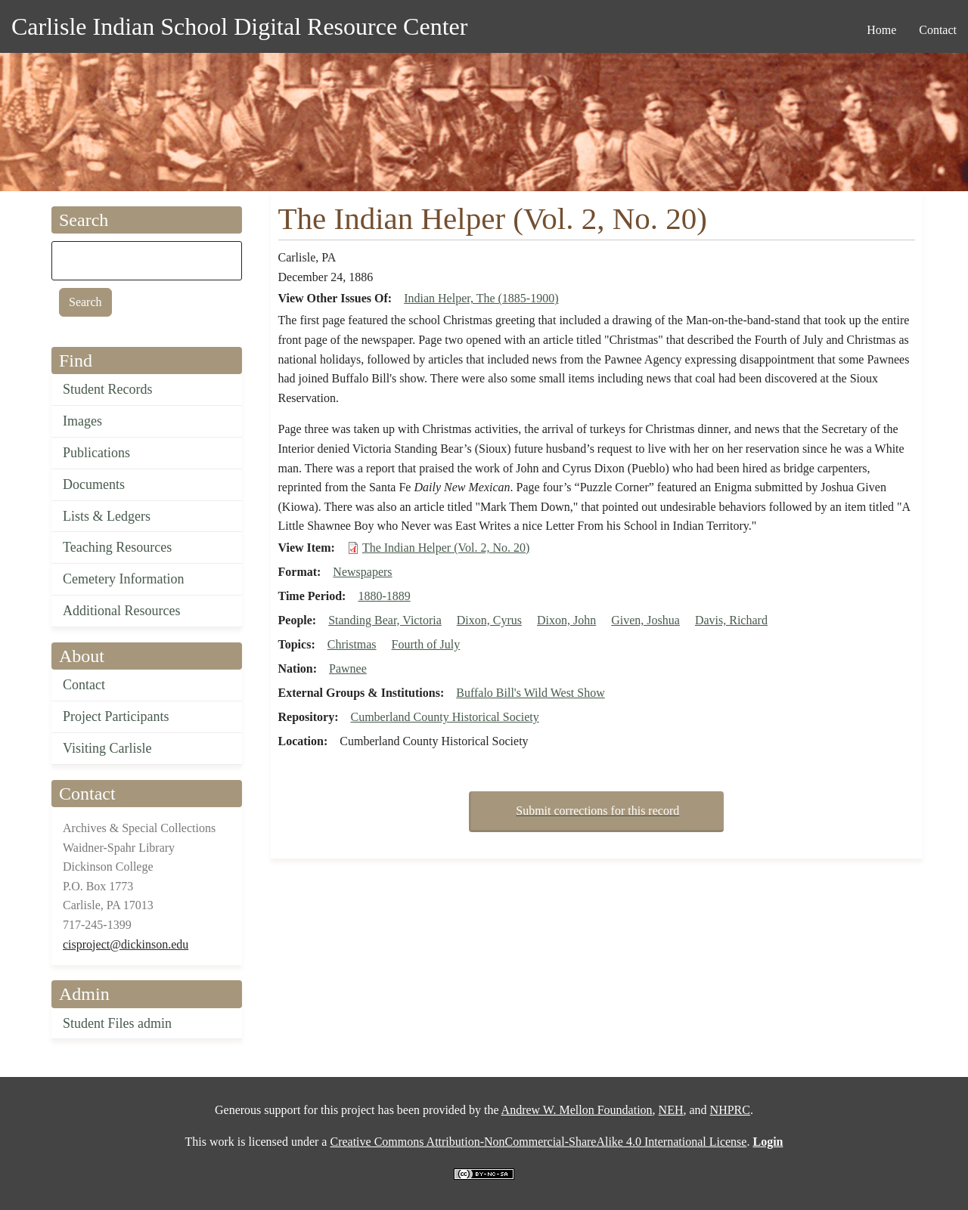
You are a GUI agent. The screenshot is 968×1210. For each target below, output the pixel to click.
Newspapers (362, 571)
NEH (671, 1109)
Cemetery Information (123, 578)
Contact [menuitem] (938, 29)
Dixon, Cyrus (489, 620)
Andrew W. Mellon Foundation (577, 1109)
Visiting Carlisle (107, 748)
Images (82, 421)
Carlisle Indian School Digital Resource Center (239, 26)
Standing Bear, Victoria (385, 620)
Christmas (352, 644)
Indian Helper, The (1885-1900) (481, 298)
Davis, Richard (731, 620)
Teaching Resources (117, 547)
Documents (94, 484)
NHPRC (730, 1109)
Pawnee (348, 668)
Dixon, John (566, 620)
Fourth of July (426, 644)
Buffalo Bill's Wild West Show (530, 692)
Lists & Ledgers (106, 516)
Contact (84, 684)
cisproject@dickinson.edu (125, 944)
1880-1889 (384, 596)
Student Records (108, 389)
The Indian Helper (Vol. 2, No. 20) (445, 547)
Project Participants (116, 716)
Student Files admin (117, 1023)
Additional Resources (121, 610)
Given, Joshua (645, 620)
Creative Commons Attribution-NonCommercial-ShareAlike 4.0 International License (538, 1141)
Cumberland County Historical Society (444, 716)
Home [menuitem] (881, 29)
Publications (96, 452)
